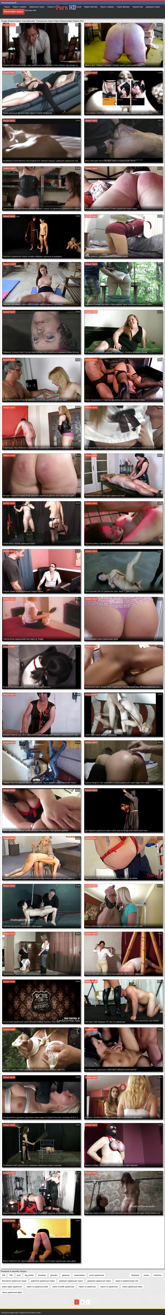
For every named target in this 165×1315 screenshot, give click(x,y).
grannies (54, 1275)
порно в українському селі (126, 1281)
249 (3, 1275)
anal (19, 1275)
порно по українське (109, 1287)
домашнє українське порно (71, 1281)
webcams (158, 1275)
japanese (66, 1275)
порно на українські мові (37, 1287)
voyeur (146, 1275)
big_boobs (29, 1275)
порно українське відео (12, 1292)
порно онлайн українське (63, 1287)
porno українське (96, 1275)
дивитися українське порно (43, 1281)
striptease (135, 1275)
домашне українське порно (99, 1281)
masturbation (79, 1275)
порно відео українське (12, 1287)
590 (11, 1275)
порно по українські (87, 1287)
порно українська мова (132, 1287)
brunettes (42, 1275)
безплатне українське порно (14, 1281)
